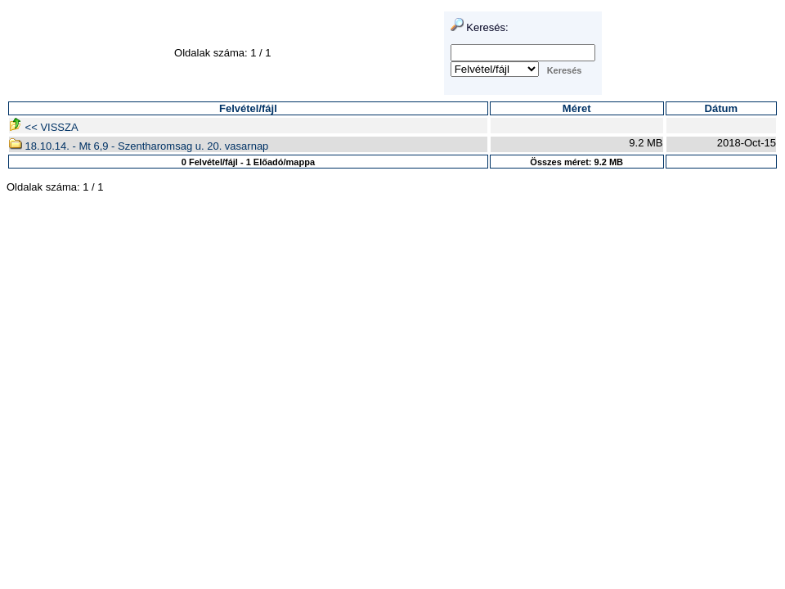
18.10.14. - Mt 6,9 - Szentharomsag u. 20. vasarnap (138, 146)
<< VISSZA (43, 127)
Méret (577, 108)
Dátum (721, 108)
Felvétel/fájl (248, 108)
